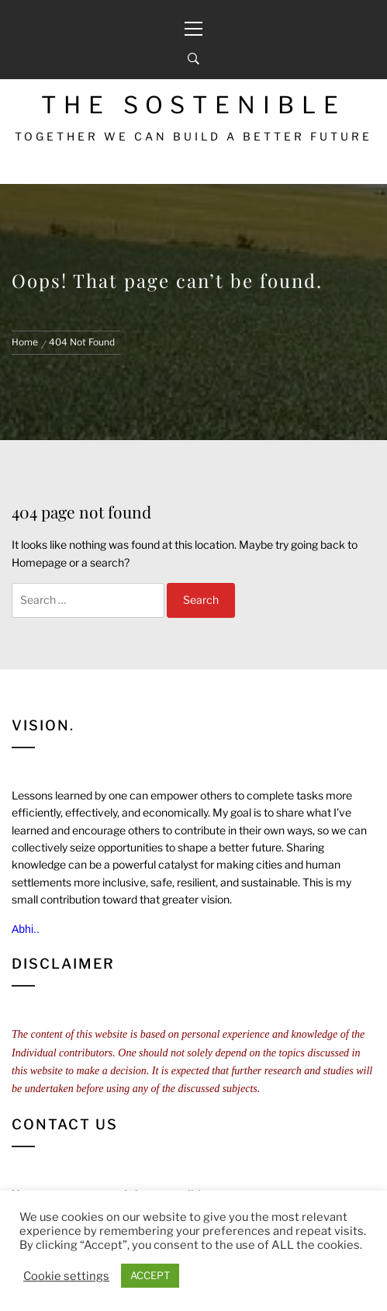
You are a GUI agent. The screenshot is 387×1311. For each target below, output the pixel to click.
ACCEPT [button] (150, 1275)
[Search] (193, 59)
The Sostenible (193, 105)
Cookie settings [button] (66, 1276)
